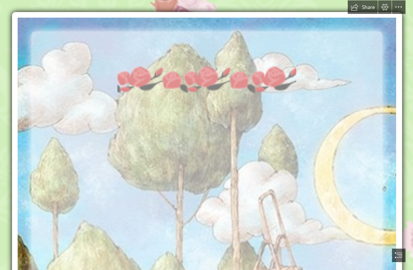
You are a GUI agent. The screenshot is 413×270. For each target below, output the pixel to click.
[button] (363, 7)
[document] (206, 135)
